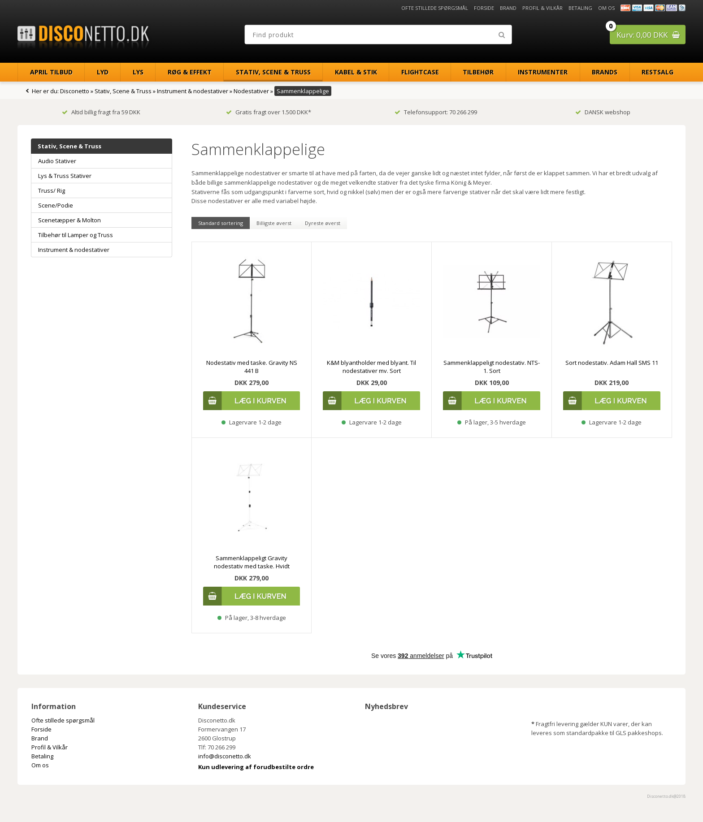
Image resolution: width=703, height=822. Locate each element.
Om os (606, 7)
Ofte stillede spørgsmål (434, 7)
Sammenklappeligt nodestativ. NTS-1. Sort (491, 367)
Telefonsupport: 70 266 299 (436, 112)
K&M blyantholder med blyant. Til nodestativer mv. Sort (371, 367)
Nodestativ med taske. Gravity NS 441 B (251, 367)
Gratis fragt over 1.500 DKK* (268, 112)
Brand (508, 7)
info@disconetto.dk (224, 756)
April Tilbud (51, 72)
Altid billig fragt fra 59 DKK (101, 112)
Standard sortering (220, 223)
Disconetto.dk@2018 (666, 796)
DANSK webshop (602, 112)
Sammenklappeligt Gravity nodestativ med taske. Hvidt (252, 562)
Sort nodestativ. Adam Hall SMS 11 (611, 363)
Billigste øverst (273, 223)
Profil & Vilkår (542, 7)
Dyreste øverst (322, 223)
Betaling (580, 7)
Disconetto (74, 91)
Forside (484, 7)
